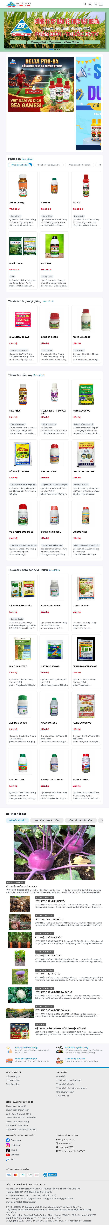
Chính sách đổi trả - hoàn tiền (21, 1117)
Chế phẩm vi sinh (65, 1092)
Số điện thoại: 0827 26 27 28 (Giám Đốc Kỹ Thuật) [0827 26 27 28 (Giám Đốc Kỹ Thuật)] (31, 1195)
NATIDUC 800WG (50, 666)
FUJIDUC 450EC (81, 779)
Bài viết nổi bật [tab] (17, 820)
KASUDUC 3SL (16, 779)
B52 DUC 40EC (49, 471)
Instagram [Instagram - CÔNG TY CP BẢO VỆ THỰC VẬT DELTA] (13, 1145)
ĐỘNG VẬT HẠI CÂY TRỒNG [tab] (80, 820)
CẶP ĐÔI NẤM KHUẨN (20, 605)
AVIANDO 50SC (49, 723)
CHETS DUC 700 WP (83, 471)
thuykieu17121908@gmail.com (21, 1202)
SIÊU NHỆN (15, 411)
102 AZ (76, 202)
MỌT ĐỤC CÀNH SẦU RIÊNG (49, 919)
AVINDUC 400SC (18, 723)
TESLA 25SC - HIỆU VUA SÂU (53, 412)
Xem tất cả (27, 159)
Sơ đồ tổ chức (13, 1080)
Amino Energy (16, 202)
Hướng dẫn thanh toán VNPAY (21, 1129)
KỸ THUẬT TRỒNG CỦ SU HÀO (21, 886)
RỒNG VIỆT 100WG (19, 471)
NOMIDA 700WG (81, 411)
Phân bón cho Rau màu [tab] (81, 164)
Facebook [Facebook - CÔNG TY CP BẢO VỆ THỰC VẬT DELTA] (13, 1140)
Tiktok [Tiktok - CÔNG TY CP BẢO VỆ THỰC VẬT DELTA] (11, 1150)
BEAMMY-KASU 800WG (85, 666)
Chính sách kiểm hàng (17, 1121)
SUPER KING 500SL (51, 532)
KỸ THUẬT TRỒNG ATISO (47, 974)
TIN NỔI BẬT (40, 1025)
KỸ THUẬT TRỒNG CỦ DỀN (48, 955)
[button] (51, 49)
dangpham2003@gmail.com (26, 1198)
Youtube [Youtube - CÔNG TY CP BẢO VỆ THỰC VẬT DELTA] (12, 1154)
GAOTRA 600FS (49, 337)
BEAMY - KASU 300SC (52, 779)
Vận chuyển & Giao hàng (18, 1114)
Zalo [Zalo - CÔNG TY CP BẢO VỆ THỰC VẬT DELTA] (10, 1159)
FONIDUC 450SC (81, 337)
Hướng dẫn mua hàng (17, 1125)
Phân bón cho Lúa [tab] (22, 164)
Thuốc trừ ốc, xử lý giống (24, 301)
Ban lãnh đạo (12, 1084)
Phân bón (14, 158)
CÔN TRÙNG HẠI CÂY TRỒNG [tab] (47, 820)
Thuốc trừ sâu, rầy (20, 375)
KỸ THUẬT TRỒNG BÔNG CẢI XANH (53, 1010)
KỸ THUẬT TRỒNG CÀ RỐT (48, 937)
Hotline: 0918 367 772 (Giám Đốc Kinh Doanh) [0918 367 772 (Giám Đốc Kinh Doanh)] (29, 1192)
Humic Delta (16, 263)
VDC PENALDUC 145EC (21, 532)
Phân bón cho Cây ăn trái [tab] (50, 164)
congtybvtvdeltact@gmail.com (58, 1198)
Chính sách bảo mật (16, 1106)
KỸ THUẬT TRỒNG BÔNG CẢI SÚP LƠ (53, 992)
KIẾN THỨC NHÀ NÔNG (15, 883)
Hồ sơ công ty (13, 1076)
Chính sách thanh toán (17, 1110)
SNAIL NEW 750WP (19, 337)
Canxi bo (45, 202)
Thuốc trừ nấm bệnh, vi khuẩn (28, 570)
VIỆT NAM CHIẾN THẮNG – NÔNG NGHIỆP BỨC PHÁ (60, 1028)
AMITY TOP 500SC (51, 605)
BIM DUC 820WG (18, 666)
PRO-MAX (46, 263)
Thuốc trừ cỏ (62, 1095)
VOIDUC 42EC (80, 532)
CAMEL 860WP (81, 605)
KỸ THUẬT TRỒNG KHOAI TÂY (50, 901)
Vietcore (87, 1221)
